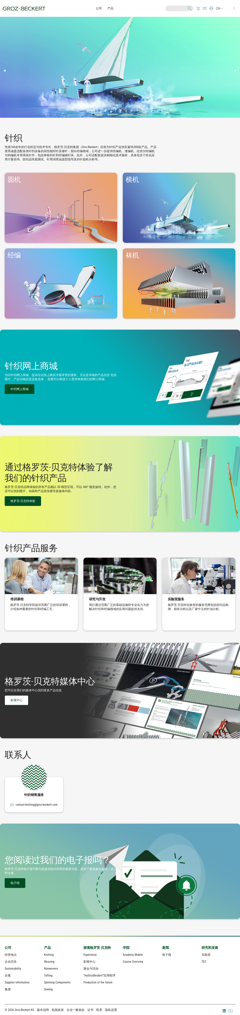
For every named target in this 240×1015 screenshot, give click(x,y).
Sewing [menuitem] (48, 989)
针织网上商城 (19, 389)
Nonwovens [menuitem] (51, 968)
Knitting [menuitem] (49, 955)
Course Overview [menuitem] (133, 961)
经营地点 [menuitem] (11, 955)
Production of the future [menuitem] (97, 982)
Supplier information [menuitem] (17, 982)
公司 (99, 8)
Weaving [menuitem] (49, 961)
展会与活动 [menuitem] (90, 968)
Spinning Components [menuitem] (57, 982)
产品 (110, 8)
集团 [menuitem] (8, 989)
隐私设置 (111, 1010)
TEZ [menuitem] (204, 961)
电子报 (15, 883)
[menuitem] (198, 8)
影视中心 (16, 700)
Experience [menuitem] (90, 955)
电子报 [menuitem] (166, 955)
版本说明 (43, 1010)
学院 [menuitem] (126, 948)
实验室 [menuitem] (206, 955)
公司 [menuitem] (8, 948)
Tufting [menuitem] (48, 975)
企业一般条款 (76, 1010)
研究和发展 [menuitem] (210, 948)
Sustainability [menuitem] (13, 968)
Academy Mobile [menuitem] (133, 955)
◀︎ (6, 70)
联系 (99, 1010)
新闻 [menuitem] (165, 948)
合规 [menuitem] (8, 975)
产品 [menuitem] (47, 948)
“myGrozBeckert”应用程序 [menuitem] (99, 975)
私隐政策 (58, 1010)
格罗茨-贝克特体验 (22, 501)
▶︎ (237, 70)
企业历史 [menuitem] (11, 961)
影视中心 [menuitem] (89, 961)
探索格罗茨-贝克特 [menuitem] (97, 948)
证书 (90, 1010)
